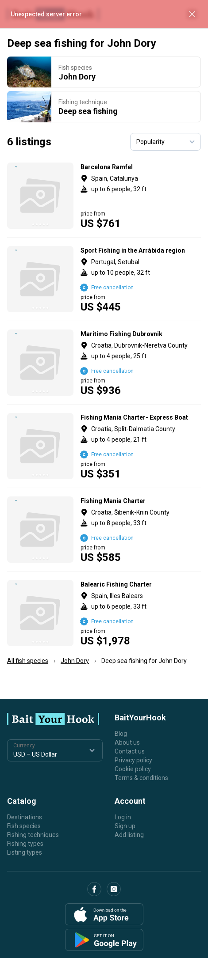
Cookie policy (133, 768)
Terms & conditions (141, 777)
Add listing (129, 834)
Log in (123, 817)
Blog (121, 733)
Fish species (24, 825)
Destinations (24, 817)
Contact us (130, 751)
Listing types (24, 852)
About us (127, 742)
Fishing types (25, 843)
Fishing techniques (33, 834)
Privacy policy (133, 760)
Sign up (125, 825)
